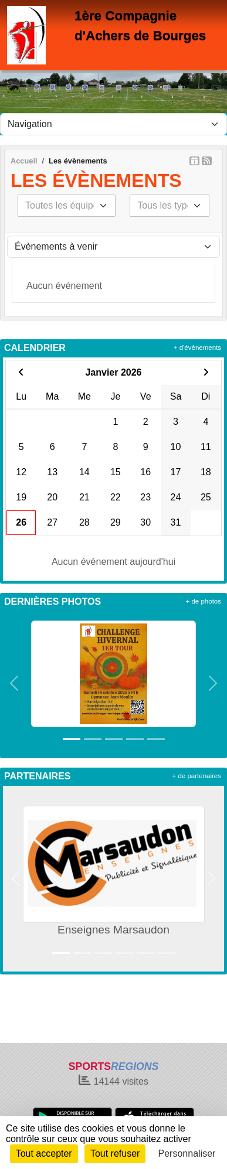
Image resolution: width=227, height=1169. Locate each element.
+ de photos (203, 601)
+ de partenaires (196, 775)
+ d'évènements (197, 347)
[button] (14, 683)
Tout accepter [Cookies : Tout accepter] (44, 1153)
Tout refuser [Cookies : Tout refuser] (115, 1153)
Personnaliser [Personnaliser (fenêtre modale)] (187, 1153)
